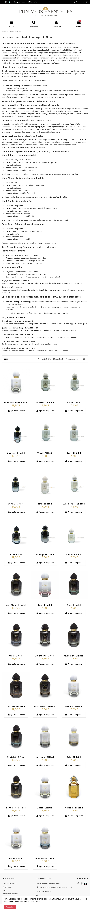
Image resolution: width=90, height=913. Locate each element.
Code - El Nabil (74, 605)
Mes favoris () (80, 2)
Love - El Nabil (45, 605)
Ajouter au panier (16, 411)
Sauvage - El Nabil (45, 554)
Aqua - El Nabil (74, 402)
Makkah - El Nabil (16, 706)
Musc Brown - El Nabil (45, 706)
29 (85, 359)
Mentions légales (10, 894)
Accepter (9, 907)
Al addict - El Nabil (16, 757)
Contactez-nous (10, 883)
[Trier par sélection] (72, 359)
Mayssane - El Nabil (45, 757)
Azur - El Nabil (74, 453)
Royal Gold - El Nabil (16, 808)
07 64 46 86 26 (45, 891)
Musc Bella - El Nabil (45, 858)
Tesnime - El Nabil (74, 706)
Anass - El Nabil (45, 808)
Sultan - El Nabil (16, 504)
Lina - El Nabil (45, 504)
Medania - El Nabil (74, 808)
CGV (5, 890)
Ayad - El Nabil (16, 656)
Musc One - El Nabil (45, 402)
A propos (7, 887)
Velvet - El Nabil (45, 453)
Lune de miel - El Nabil (74, 504)
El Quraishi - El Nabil (45, 656)
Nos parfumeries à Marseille (25, 2)
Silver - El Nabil (73, 554)
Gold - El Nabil (74, 757)
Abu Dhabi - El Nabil (16, 605)
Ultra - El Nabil (16, 554)
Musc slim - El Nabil (74, 656)
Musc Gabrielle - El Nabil (16, 402)
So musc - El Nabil (16, 453)
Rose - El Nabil (16, 858)
